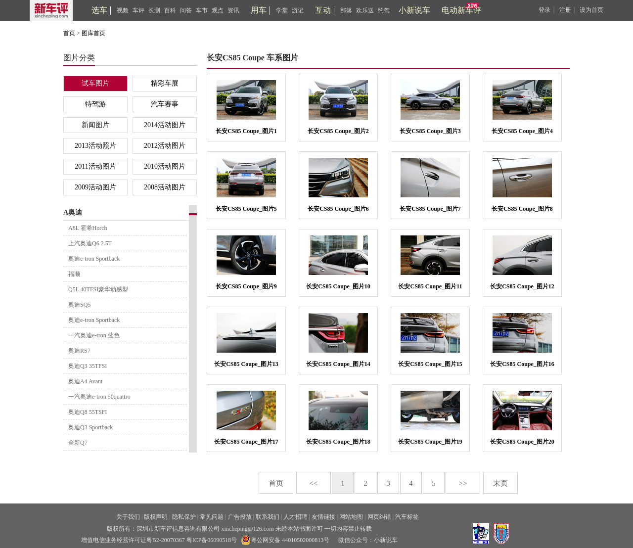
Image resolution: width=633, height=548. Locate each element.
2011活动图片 (95, 166)
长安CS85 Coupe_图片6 (338, 208)
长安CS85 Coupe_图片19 (430, 441)
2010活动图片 (164, 166)
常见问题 (212, 516)
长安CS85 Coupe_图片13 (246, 364)
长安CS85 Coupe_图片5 (246, 208)
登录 (544, 9)
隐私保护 (184, 516)
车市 (202, 10)
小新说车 (414, 10)
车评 (138, 10)
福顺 (74, 274)
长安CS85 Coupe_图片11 (430, 286)
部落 (346, 10)
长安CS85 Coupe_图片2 (338, 131)
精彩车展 (165, 83)
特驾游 (95, 104)
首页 (69, 33)
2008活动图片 (164, 187)
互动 (323, 10)
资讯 (233, 10)
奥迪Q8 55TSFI (87, 412)
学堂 (282, 10)
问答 (186, 10)
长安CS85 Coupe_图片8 (522, 208)
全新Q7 (78, 442)
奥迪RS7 (79, 350)
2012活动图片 (164, 145)
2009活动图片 (95, 187)
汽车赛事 (165, 104)
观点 (218, 10)
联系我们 (267, 516)
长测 (154, 10)
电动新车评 (461, 10)
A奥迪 (72, 212)
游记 (298, 10)
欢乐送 (365, 10)
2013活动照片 (95, 145)
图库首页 (93, 33)
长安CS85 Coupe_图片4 (522, 131)
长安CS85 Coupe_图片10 (338, 286)
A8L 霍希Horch (87, 228)
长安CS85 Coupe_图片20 (522, 441)
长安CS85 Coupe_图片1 (246, 131)
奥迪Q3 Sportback (90, 427)
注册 (565, 9)
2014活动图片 (164, 125)
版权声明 (156, 516)
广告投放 (240, 516)
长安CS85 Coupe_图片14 (338, 364)
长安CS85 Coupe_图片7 (430, 208)
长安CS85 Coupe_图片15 (430, 364)
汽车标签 (407, 516)
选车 (99, 10)
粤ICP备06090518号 (211, 540)
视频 (123, 10)
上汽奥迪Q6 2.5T (90, 243)
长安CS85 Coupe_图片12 (522, 286)
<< (314, 483)
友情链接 (323, 516)
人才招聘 (295, 516)
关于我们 (128, 516)
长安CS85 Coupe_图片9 (246, 286)
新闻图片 (95, 125)
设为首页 (591, 9)
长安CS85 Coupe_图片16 (522, 364)
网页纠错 (379, 516)
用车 (259, 10)
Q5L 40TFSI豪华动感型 (98, 289)
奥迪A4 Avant (85, 381)
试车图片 (95, 83)
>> (463, 483)
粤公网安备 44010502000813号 (285, 540)
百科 (170, 10)
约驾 (384, 10)
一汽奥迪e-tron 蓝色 (94, 335)
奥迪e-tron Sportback (94, 258)
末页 (500, 483)
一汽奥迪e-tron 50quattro (99, 396)
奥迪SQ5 (79, 304)
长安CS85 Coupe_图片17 (246, 441)
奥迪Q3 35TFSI (87, 366)
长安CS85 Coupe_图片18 (338, 441)
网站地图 (351, 516)
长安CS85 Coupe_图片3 (430, 131)
